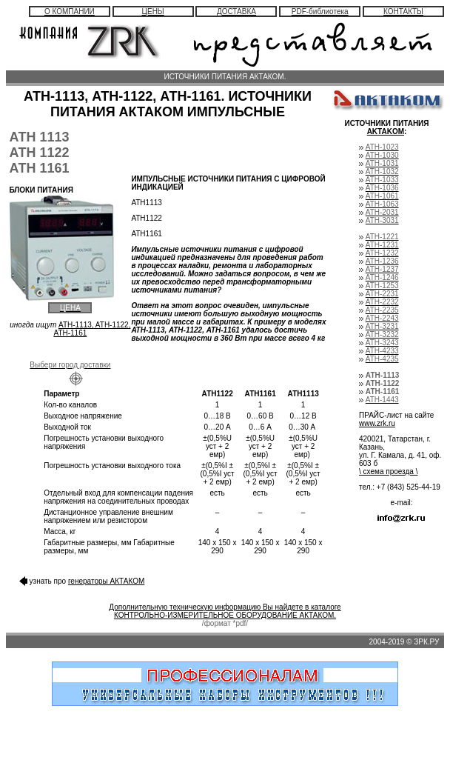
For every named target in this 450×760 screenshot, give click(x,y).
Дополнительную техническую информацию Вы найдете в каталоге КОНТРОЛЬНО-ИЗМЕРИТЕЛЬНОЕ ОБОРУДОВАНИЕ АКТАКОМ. (224, 611)
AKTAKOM (385, 131)
